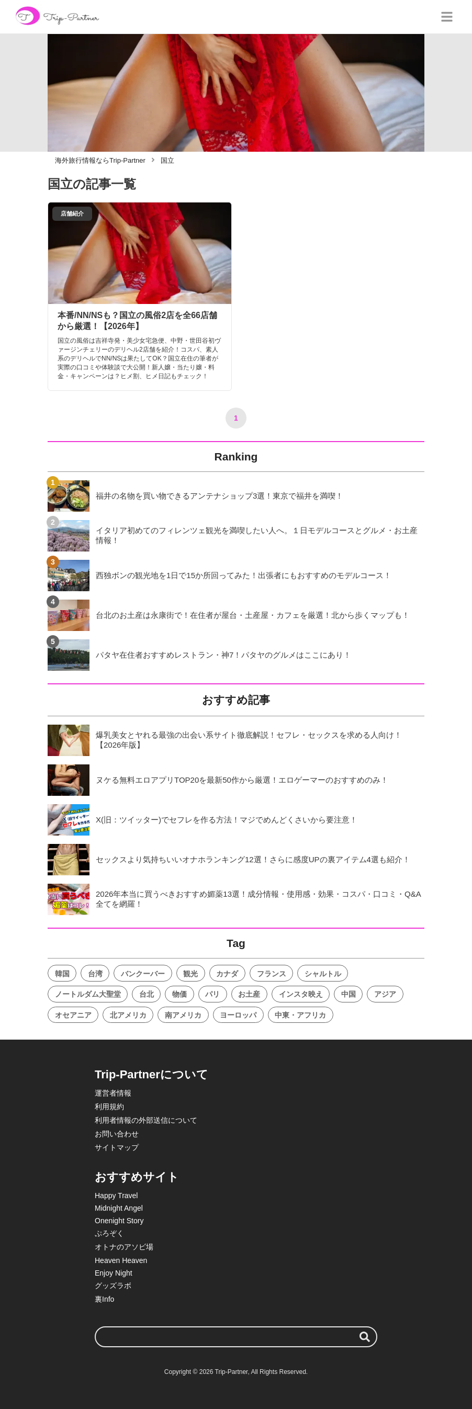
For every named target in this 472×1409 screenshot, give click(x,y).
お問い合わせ (117, 1134)
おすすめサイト (137, 1176)
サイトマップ (117, 1147)
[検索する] (364, 1336)
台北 (146, 994)
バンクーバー (143, 974)
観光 (190, 974)
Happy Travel (116, 1195)
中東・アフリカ (300, 1015)
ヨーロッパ (238, 1015)
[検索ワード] (236, 1336)
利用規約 (109, 1106)
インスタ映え (301, 994)
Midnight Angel (119, 1208)
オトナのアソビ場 (124, 1247)
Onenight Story (119, 1220)
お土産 (249, 994)
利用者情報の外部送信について (146, 1120)
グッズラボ (113, 1285)
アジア (385, 994)
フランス (271, 974)
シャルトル (323, 974)
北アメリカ (128, 1015)
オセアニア (73, 1015)
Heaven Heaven (121, 1260)
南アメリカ (183, 1015)
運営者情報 (113, 1093)
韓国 (62, 974)
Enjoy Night (113, 1273)
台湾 (95, 974)
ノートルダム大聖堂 (88, 994)
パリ (212, 994)
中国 (348, 994)
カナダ (227, 974)
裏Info (104, 1299)
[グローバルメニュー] (446, 16)
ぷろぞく (109, 1233)
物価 (179, 994)
